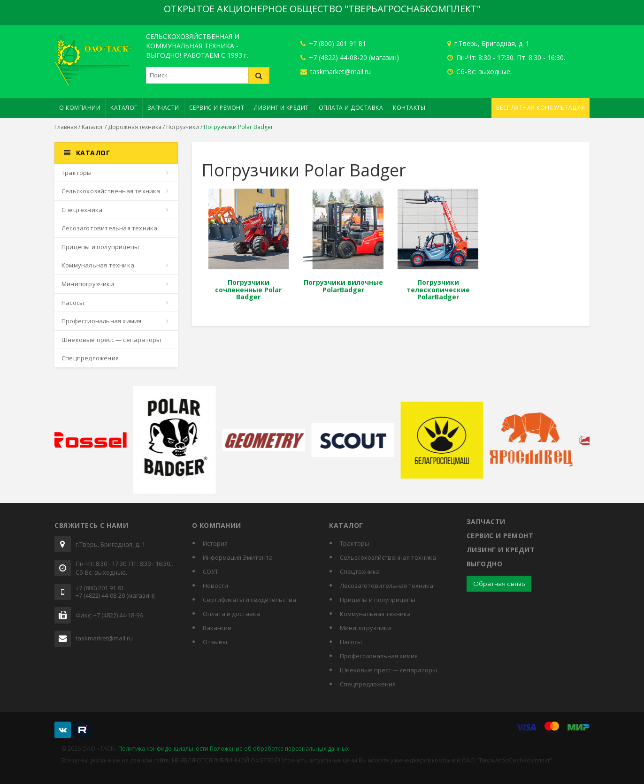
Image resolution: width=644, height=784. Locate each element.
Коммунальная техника (97, 265)
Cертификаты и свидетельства (249, 599)
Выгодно (485, 563)
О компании (79, 108)
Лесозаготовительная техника (109, 228)
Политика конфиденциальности (163, 749)
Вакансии (217, 628)
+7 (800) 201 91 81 (333, 43)
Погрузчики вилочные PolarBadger (343, 286)
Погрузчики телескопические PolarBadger (438, 289)
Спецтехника (81, 210)
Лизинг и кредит (281, 108)
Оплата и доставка (351, 108)
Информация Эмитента (238, 557)
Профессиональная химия (101, 321)
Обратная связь (499, 583)
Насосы (72, 302)
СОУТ (210, 571)
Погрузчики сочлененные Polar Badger (248, 289)
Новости (215, 585)
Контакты (409, 108)
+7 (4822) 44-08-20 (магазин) (349, 57)
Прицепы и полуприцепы (100, 247)
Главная (65, 127)
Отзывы (215, 642)
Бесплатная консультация (540, 108)
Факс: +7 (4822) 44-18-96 (109, 615)
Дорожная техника (134, 127)
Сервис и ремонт (217, 108)
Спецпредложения (90, 358)
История (215, 543)
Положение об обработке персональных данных (279, 749)
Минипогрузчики (87, 284)
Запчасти (163, 108)
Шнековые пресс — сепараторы (111, 339)
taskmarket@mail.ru (335, 71)
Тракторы (76, 172)
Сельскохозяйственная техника (111, 191)
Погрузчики (182, 127)
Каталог (124, 108)
